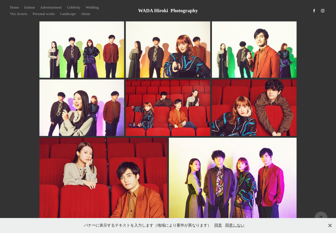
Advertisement (51, 7)
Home (14, 7)
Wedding (92, 7)
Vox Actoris (18, 14)
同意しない (234, 225)
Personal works (44, 14)
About (85, 14)
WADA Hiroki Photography (168, 10)
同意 (218, 225)
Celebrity (73, 7)
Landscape (68, 14)
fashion (29, 7)
